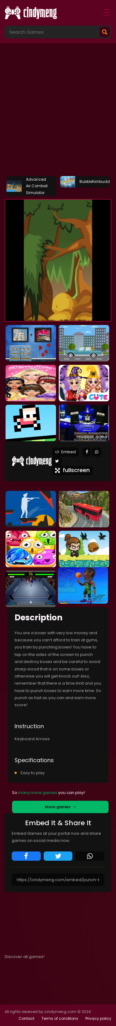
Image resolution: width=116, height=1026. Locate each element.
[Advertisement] (58, 112)
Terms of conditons (59, 1018)
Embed (65, 452)
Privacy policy (98, 1018)
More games (60, 807)
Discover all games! (25, 957)
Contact (26, 1018)
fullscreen (72, 470)
